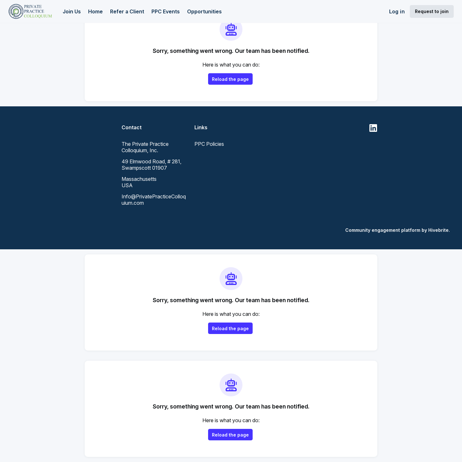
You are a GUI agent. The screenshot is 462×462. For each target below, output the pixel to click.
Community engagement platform (382, 230)
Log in (397, 11)
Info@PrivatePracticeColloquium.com (154, 199)
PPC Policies (209, 144)
